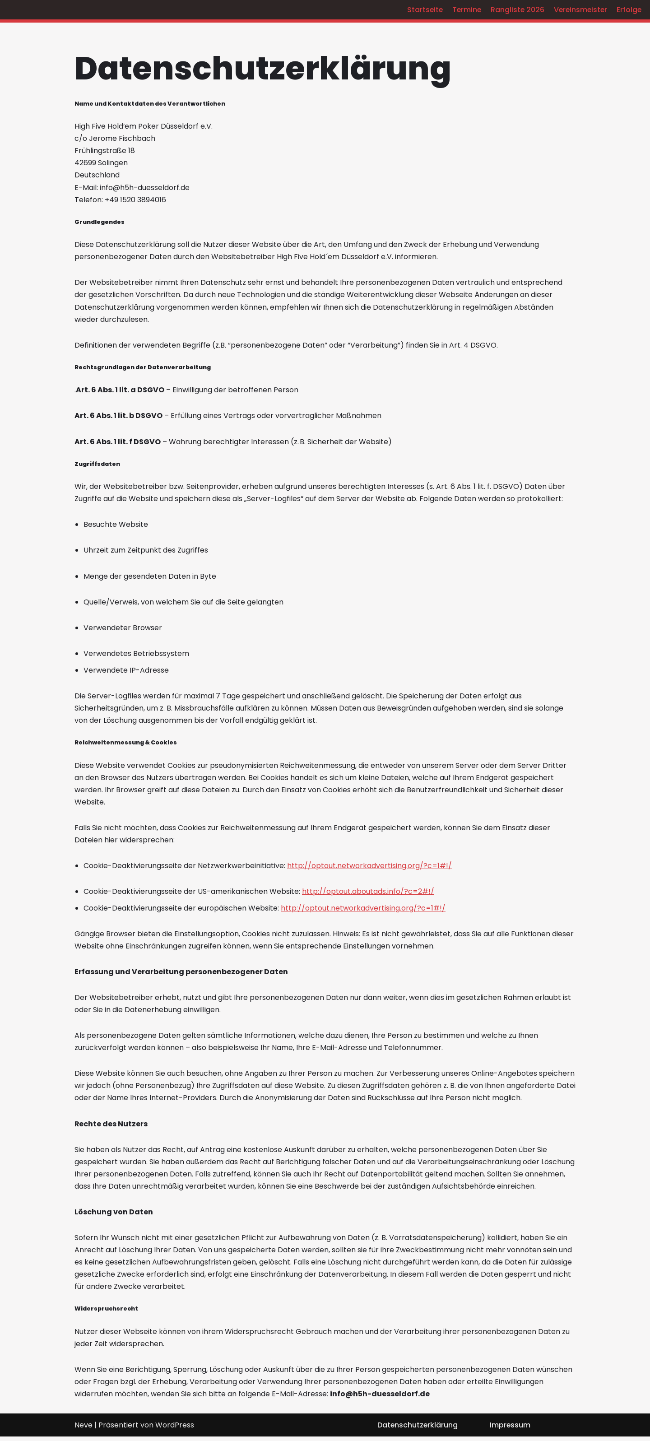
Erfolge (628, 10)
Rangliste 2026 (515, 10)
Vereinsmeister (579, 10)
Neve (83, 1429)
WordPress (174, 1429)
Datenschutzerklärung (417, 1429)
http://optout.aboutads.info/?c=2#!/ (368, 893)
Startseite (421, 10)
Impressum (510, 1429)
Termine (463, 10)
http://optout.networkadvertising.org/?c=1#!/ (369, 868)
